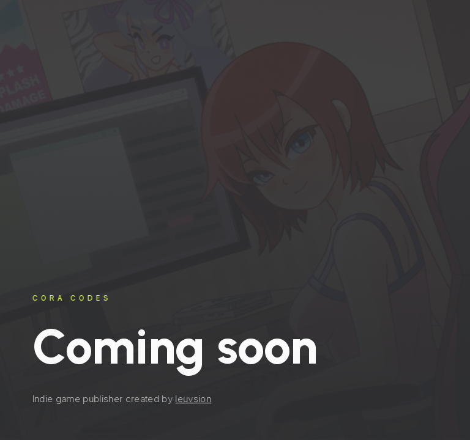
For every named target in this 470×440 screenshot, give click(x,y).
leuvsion (193, 399)
